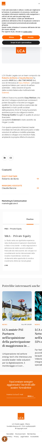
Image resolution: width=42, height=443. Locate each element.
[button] (39, 3)
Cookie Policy (8, 436)
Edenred (5, 93)
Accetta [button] (30, 37)
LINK (6, 265)
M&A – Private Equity (13, 229)
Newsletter (10, 434)
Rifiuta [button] (11, 37)
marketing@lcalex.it (10, 203)
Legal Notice (24, 436)
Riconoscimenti (20, 434)
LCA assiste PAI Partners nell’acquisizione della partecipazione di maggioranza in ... (16, 338)
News (4, 324)
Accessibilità (34, 436)
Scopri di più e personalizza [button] (21, 42)
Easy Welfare (24, 83)
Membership (31, 434)
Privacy (16, 436)
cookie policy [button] (27, 32)
